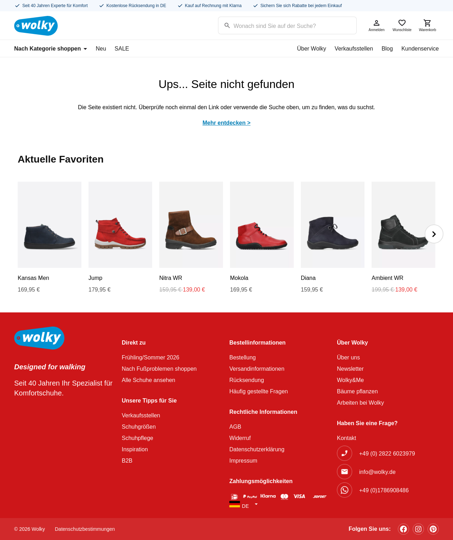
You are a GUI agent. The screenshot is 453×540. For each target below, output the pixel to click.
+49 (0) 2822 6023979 (387, 454)
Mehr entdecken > (226, 123)
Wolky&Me (350, 380)
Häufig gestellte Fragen (258, 391)
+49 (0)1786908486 (384, 490)
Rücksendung (246, 380)
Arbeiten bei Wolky (360, 403)
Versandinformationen (257, 369)
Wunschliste (402, 25)
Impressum (243, 461)
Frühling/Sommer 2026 (150, 357)
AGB (235, 427)
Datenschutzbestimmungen (85, 529)
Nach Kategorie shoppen (50, 49)
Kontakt (346, 438)
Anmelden (376, 25)
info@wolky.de (377, 472)
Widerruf (240, 438)
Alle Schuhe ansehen (148, 380)
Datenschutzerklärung (257, 449)
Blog (387, 49)
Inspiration (135, 449)
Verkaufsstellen (354, 49)
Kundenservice (420, 49)
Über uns (348, 357)
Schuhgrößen (139, 427)
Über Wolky (311, 49)
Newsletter (350, 369)
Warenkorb (427, 25)
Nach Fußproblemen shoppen (159, 369)
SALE (122, 49)
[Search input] (278, 24)
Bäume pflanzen (357, 391)
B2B (127, 461)
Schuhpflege (137, 438)
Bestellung (242, 357)
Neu (101, 49)
